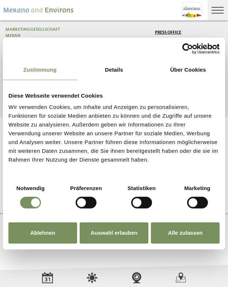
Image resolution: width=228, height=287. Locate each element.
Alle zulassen (185, 233)
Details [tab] (114, 70)
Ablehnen (42, 233)
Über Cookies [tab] (188, 70)
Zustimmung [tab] (40, 70)
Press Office (168, 32)
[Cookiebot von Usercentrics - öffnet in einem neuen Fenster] (188, 48)
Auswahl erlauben (114, 233)
